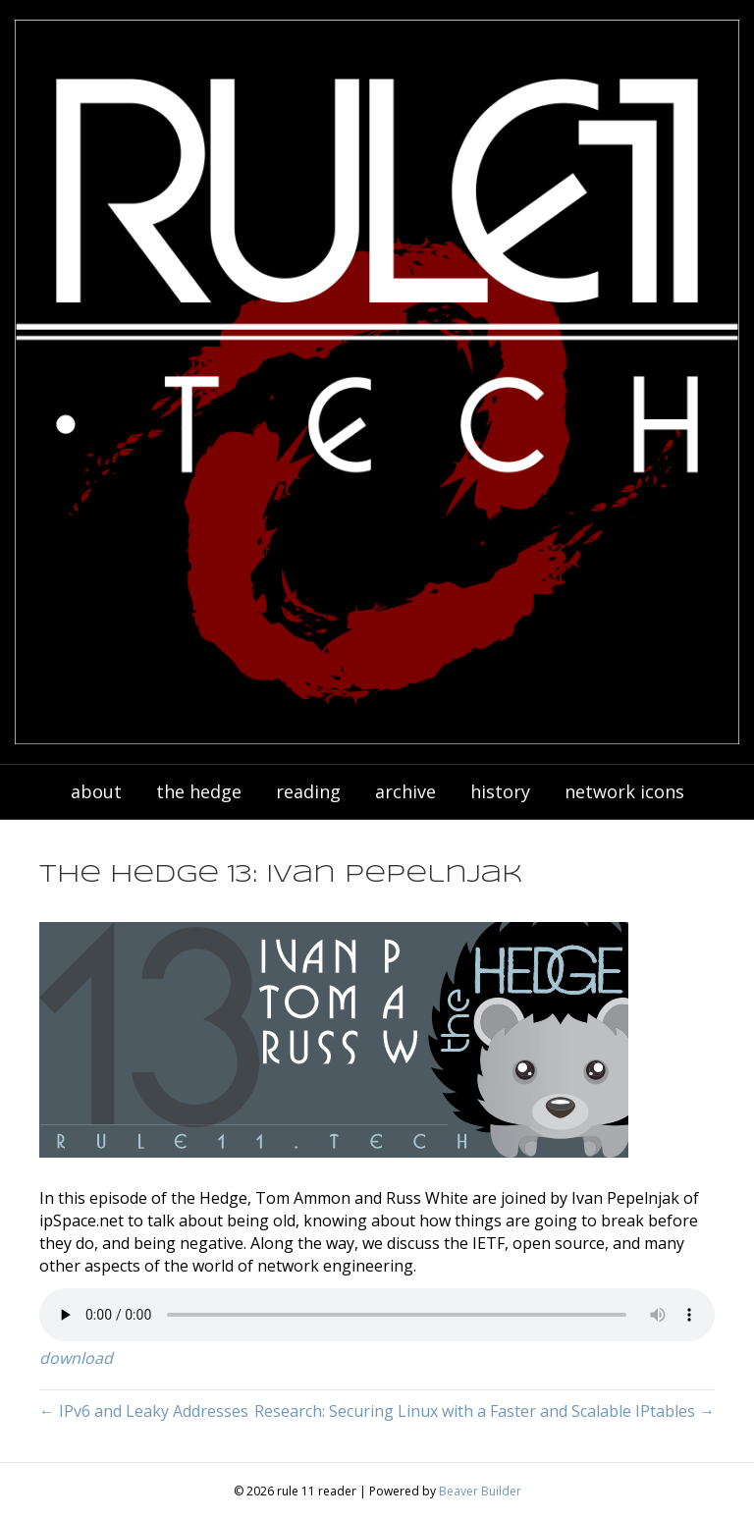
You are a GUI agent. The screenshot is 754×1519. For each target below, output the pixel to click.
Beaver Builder (480, 1491)
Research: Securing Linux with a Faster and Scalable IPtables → (484, 1411)
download (76, 1358)
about (96, 791)
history (500, 791)
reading (308, 791)
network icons (624, 791)
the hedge (199, 791)
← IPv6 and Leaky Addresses (143, 1411)
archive (405, 791)
